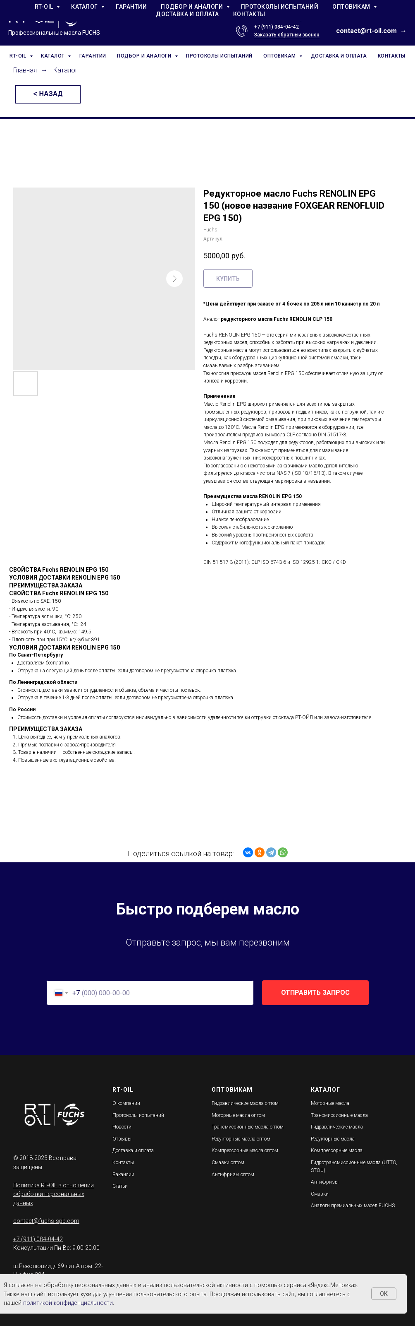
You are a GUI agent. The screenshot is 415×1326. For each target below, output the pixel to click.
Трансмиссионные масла (339, 1115)
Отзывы (121, 1139)
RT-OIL (19, 56)
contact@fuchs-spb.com (46, 1221)
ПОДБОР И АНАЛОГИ (145, 56)
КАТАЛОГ (53, 56)
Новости (121, 1127)
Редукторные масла (333, 1139)
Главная (25, 70)
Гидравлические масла (337, 1127)
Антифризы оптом (233, 1174)
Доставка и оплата (133, 1150)
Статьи (120, 1186)
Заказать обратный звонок (287, 35)
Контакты (123, 1162)
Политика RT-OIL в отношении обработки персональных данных (53, 1194)
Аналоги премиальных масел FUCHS (353, 1205)
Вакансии (123, 1174)
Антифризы (325, 1182)
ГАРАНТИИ (92, 56)
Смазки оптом (228, 1162)
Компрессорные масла (337, 1150)
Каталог (65, 70)
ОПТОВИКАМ (280, 56)
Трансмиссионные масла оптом (248, 1127)
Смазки (320, 1194)
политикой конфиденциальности (68, 1303)
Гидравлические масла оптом (245, 1103)
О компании (126, 1103)
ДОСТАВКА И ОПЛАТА (339, 56)
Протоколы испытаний (138, 1115)
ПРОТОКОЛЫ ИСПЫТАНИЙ (219, 56)
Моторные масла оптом (238, 1115)
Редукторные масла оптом (241, 1139)
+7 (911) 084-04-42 (276, 27)
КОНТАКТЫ (391, 56)
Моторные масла (330, 1103)
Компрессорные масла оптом (245, 1150)
